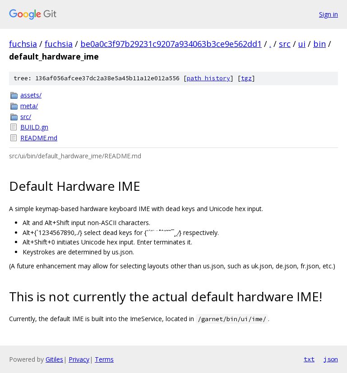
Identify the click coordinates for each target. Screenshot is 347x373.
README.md (38, 138)
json (331, 359)
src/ (25, 116)
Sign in (328, 14)
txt (309, 359)
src (285, 43)
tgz (246, 78)
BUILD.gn (34, 127)
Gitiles (54, 359)
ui (301, 43)
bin (319, 43)
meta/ (29, 105)
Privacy (79, 359)
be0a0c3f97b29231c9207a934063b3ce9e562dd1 (171, 43)
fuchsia (23, 43)
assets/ (31, 95)
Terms (104, 359)
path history (208, 78)
